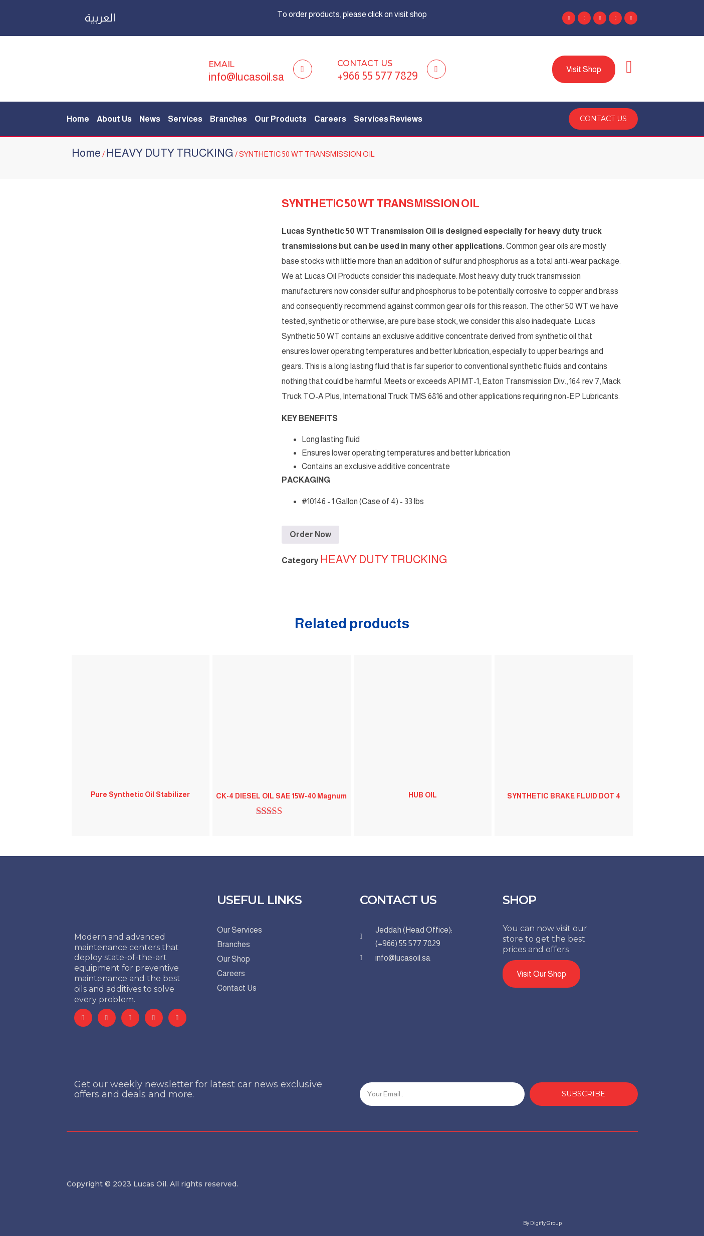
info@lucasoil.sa (246, 77)
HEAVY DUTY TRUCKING (169, 153)
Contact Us (364, 63)
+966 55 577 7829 (377, 76)
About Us (114, 119)
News (149, 119)
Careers (330, 119)
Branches (228, 119)
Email (221, 64)
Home (78, 119)
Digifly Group (546, 1223)
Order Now (310, 534)
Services (185, 119)
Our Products (281, 119)
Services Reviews (388, 119)
